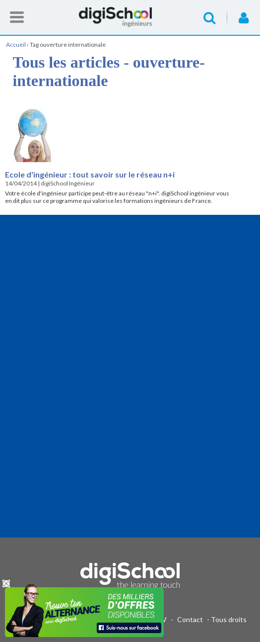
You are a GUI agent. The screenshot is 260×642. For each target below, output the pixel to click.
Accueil (130, 17)
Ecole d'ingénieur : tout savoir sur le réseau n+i (90, 174)
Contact (190, 619)
